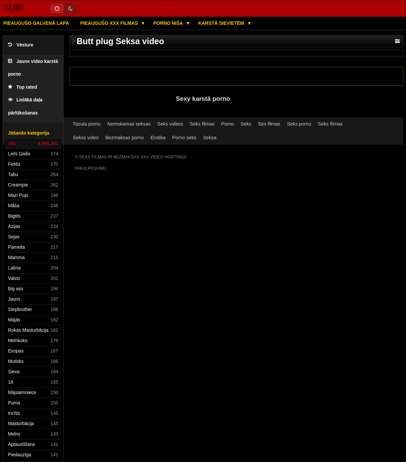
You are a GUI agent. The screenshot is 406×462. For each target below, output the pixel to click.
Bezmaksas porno (124, 137)
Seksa (209, 137)
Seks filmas (202, 124)
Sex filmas (269, 124)
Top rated (22, 87)
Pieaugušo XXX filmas (109, 23)
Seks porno (299, 124)
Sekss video (86, 137)
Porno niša (168, 23)
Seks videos (170, 124)
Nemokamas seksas (129, 124)
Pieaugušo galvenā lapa (36, 23)
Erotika (158, 137)
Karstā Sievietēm (221, 23)
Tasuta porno (87, 124)
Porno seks (184, 137)
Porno (227, 124)
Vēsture (20, 45)
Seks (246, 124)
